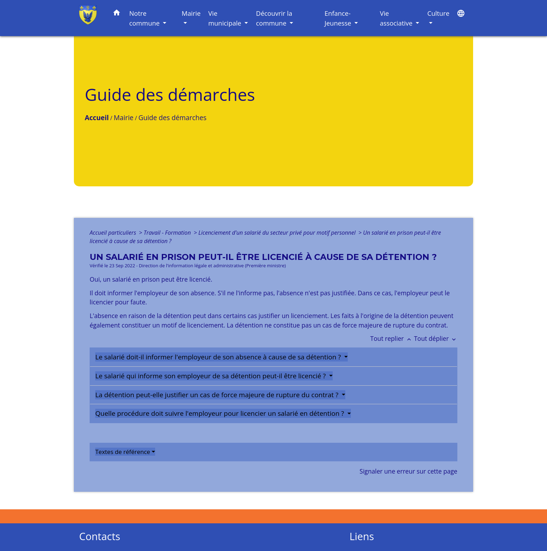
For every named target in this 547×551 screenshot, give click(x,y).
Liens (361, 536)
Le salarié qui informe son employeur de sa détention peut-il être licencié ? (211, 375)
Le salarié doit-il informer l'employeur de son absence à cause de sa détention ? (218, 356)
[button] (116, 14)
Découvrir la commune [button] (274, 18)
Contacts (99, 536)
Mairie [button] (191, 13)
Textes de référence (122, 452)
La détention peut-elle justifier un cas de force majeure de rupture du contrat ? (217, 394)
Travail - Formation (168, 232)
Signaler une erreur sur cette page (408, 471)
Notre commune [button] (145, 18)
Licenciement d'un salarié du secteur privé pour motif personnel (277, 232)
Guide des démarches (172, 117)
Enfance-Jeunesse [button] (339, 18)
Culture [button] (438, 13)
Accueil (97, 117)
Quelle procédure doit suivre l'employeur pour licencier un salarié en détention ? (220, 413)
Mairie (123, 117)
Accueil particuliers (114, 232)
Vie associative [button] (397, 18)
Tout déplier (435, 338)
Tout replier (392, 338)
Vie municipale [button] (225, 18)
